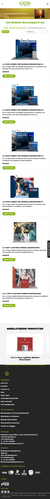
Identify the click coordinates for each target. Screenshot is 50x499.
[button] (3, 345)
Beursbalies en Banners (10, 416)
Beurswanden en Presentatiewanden (15, 413)
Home (6, 28)
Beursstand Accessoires (10, 423)
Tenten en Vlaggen (8, 426)
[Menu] (2, 4)
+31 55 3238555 (8, 441)
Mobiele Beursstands (18, 28)
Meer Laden (8, 76)
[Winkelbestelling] (37, 31)
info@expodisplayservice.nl (12, 443)
